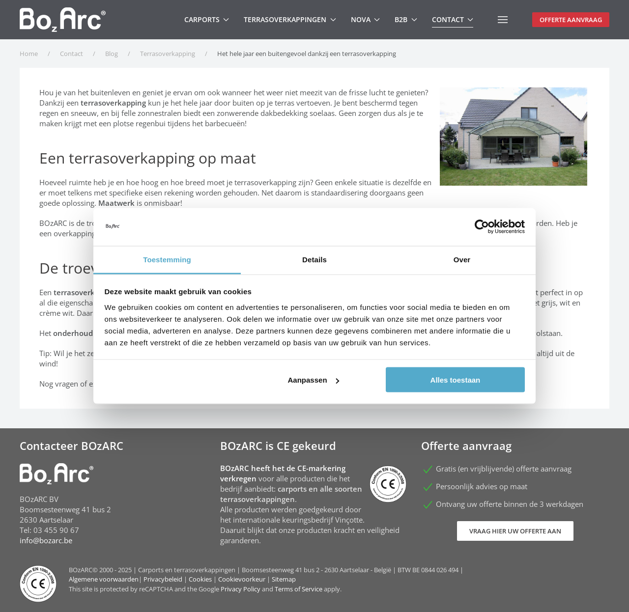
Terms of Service (298, 588)
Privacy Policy (240, 588)
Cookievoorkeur (241, 579)
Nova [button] (365, 19)
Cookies (200, 579)
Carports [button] (206, 19)
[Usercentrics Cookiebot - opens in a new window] (482, 227)
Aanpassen (313, 380)
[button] (503, 19)
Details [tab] (314, 259)
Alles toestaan (455, 380)
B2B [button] (406, 19)
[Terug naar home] (63, 19)
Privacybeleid (162, 579)
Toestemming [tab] (167, 259)
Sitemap (284, 579)
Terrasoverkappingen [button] (290, 19)
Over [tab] (462, 259)
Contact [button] (453, 19)
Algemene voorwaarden (104, 579)
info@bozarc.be (46, 540)
